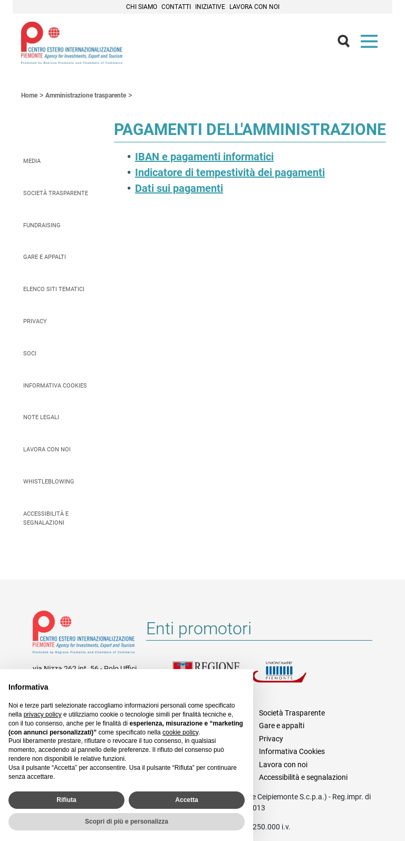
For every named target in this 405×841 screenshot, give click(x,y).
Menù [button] (371, 44)
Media (32, 161)
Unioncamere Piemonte (291, 678)
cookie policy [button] (180, 732)
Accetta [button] (186, 800)
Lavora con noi (254, 7)
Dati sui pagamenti (179, 188)
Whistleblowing (48, 481)
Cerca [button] (348, 44)
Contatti (176, 7)
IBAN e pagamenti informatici (204, 156)
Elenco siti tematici (53, 289)
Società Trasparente (55, 193)
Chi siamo (141, 7)
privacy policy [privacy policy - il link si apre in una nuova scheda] (43, 714)
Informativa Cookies (55, 385)
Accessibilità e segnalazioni (46, 518)
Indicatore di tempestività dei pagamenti (230, 172)
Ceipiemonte (71, 43)
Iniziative (210, 7)
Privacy (35, 321)
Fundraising (42, 225)
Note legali (41, 417)
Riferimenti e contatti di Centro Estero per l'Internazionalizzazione (83, 634)
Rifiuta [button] (66, 800)
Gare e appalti (44, 257)
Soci (29, 353)
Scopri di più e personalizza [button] (126, 821)
